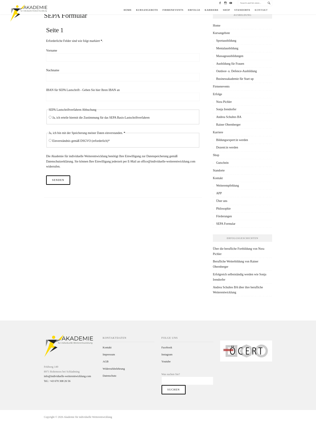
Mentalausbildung (227, 48)
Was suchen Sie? (171, 374)
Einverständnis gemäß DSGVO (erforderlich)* (81, 141)
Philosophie (223, 208)
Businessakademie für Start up (235, 78)
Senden (58, 180)
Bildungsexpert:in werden (232, 140)
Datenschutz (109, 375)
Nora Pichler (224, 101)
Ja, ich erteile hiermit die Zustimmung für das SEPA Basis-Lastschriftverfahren (101, 117)
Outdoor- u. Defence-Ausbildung (236, 71)
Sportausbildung (226, 40)
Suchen (173, 389)
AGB (106, 361)
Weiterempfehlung (227, 185)
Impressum (109, 354)
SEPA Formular (225, 223)
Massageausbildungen (229, 56)
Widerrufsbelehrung (114, 368)
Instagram (167, 354)
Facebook (167, 347)
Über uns (221, 201)
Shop (226, 10)
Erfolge (194, 10)
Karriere (212, 10)
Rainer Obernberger (228, 124)
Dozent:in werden (227, 147)
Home (127, 10)
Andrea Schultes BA (228, 117)
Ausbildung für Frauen (230, 63)
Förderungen (224, 216)
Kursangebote (147, 10)
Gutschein (222, 162)
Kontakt (261, 10)
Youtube (166, 361)
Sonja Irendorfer (226, 109)
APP (219, 193)
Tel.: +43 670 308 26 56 (57, 381)
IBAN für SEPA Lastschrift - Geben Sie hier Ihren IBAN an (83, 90)
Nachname (52, 70)
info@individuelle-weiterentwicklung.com (67, 376)
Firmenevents (173, 10)
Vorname (51, 50)
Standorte (242, 10)
